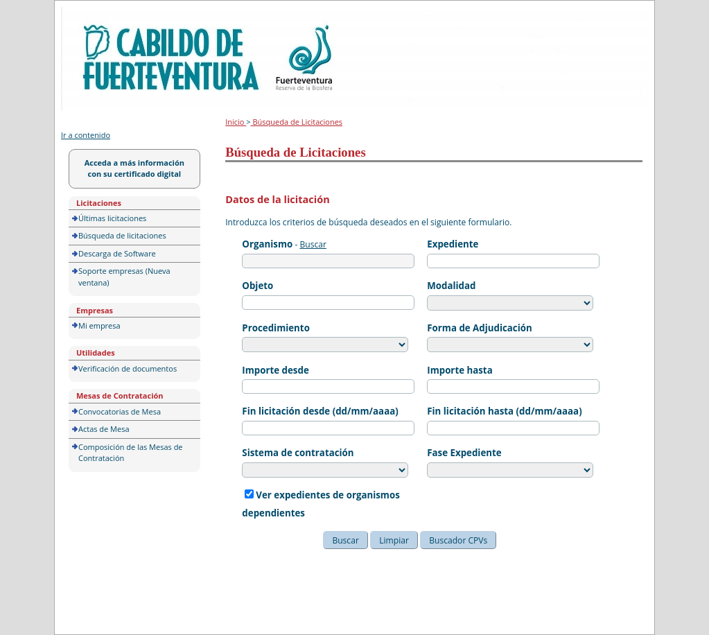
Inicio (235, 121)
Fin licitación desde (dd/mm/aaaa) (320, 411)
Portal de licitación (104, 15)
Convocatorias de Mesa (119, 411)
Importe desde (275, 370)
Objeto (257, 285)
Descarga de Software (117, 253)
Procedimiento (276, 328)
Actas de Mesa (104, 429)
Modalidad (451, 285)
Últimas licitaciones (112, 218)
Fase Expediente (464, 452)
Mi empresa (99, 325)
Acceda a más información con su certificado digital (134, 168)
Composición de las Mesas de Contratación (130, 453)
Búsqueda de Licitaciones (297, 121)
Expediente (452, 244)
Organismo (267, 244)
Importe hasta (459, 370)
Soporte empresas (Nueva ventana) (124, 277)
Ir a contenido (85, 135)
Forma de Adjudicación (479, 328)
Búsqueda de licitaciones (122, 235)
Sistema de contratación (297, 452)
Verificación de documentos (127, 368)
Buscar (312, 244)
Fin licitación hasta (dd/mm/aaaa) (504, 411)
